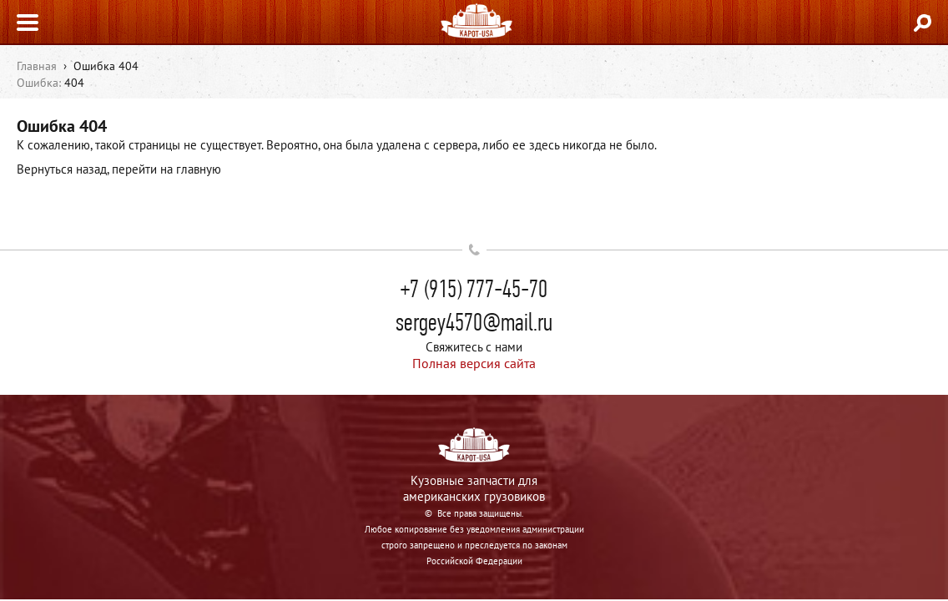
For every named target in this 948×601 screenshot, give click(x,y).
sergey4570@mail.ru (474, 322)
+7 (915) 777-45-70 (474, 289)
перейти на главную (166, 169)
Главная (37, 65)
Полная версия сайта (474, 363)
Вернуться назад (62, 169)
